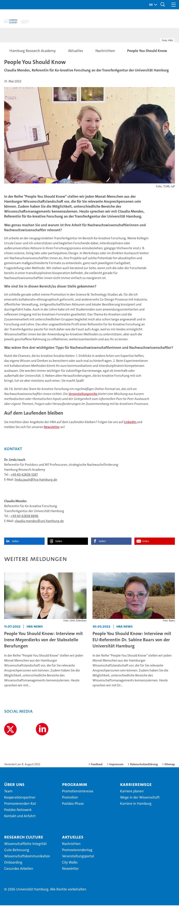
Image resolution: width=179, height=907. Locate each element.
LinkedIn (130, 424)
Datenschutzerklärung (144, 766)
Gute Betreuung (16, 851)
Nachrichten (71, 845)
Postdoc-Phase (73, 805)
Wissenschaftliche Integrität (25, 845)
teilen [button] (15, 543)
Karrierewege (136, 786)
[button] (152, 4)
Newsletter (52, 429)
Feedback (97, 766)
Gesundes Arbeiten (18, 870)
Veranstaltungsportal (78, 858)
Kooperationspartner (19, 799)
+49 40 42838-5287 (24, 476)
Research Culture (23, 838)
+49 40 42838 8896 (24, 518)
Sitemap (169, 766)
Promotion (70, 799)
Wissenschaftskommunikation (27, 858)
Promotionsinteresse (77, 793)
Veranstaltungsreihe (83, 395)
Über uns (14, 786)
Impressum (116, 766)
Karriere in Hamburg (135, 805)
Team (8, 793)
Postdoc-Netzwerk (18, 811)
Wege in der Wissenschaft (140, 799)
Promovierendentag (77, 851)
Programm (74, 786)
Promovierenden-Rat (20, 805)
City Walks (70, 864)
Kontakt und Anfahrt (19, 818)
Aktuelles (72, 838)
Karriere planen (132, 793)
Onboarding (13, 864)
